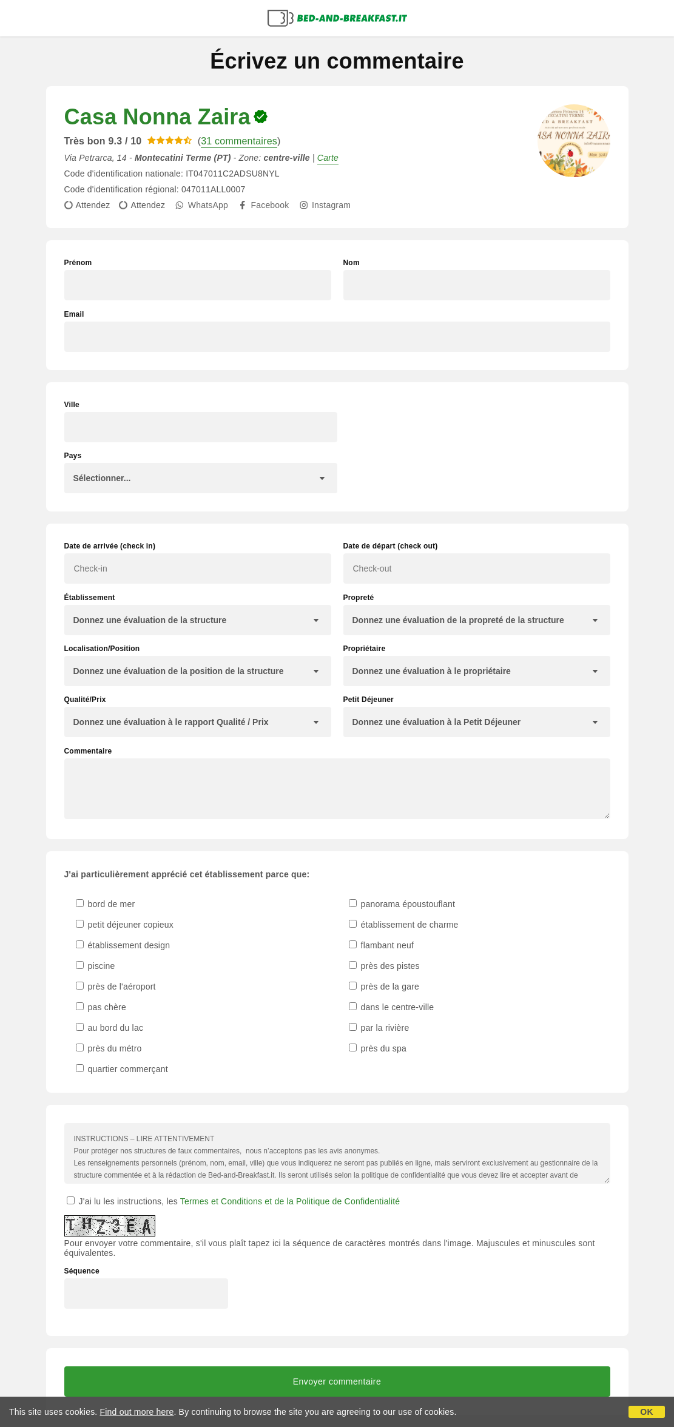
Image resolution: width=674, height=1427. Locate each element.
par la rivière (379, 1028)
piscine (95, 966)
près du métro (109, 1048)
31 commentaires (239, 141)
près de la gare (384, 986)
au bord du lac (110, 1028)
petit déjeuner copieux (125, 924)
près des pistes (384, 966)
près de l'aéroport (116, 986)
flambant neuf (381, 945)
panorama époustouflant (402, 904)
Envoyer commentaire (337, 1381)
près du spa (377, 1048)
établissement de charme (404, 924)
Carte (328, 158)
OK (646, 1412)
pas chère (101, 1007)
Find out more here (137, 1412)
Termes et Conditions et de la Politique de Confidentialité (290, 1201)
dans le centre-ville (391, 1007)
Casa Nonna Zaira (157, 116)
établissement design (123, 945)
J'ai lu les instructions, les (233, 1201)
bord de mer (105, 904)
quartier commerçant (122, 1069)
